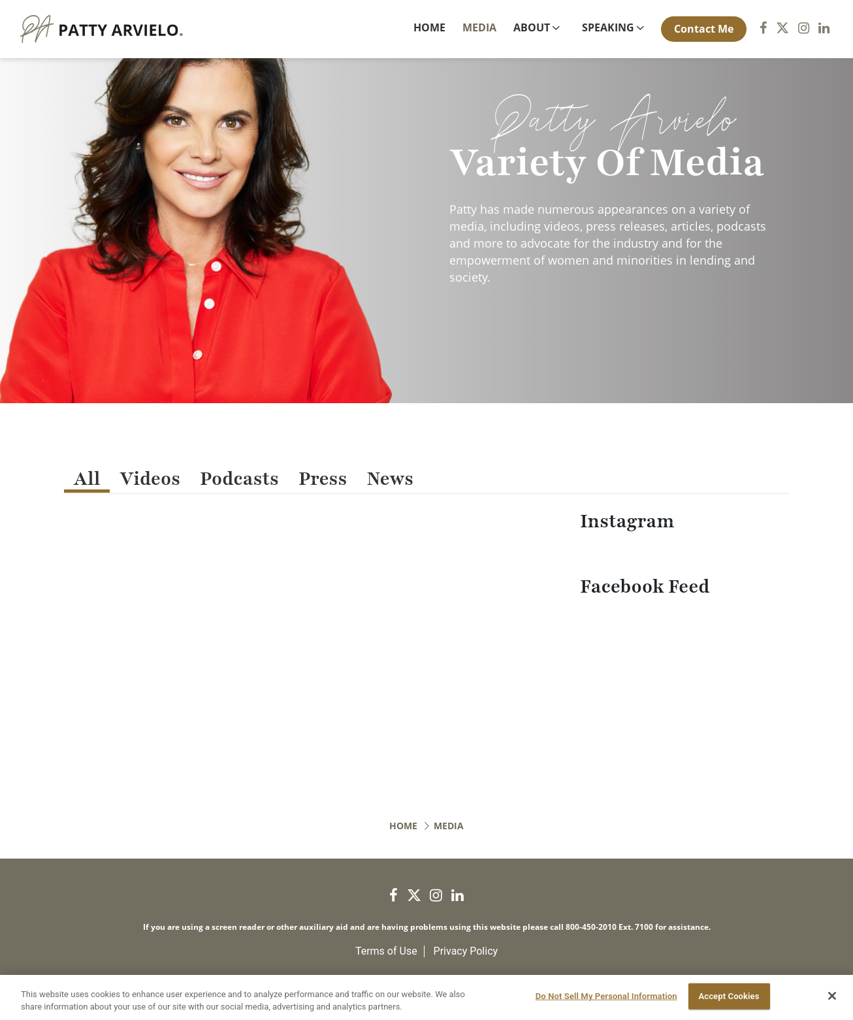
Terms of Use (386, 951)
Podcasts (239, 479)
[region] (426, 997)
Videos (150, 479)
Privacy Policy (466, 951)
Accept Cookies (728, 996)
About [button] (531, 27)
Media (479, 27)
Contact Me (703, 29)
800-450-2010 (591, 926)
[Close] (832, 995)
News (389, 479)
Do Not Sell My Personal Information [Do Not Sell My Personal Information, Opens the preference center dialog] (606, 996)
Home (432, 27)
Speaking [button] (608, 27)
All (87, 479)
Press (322, 479)
